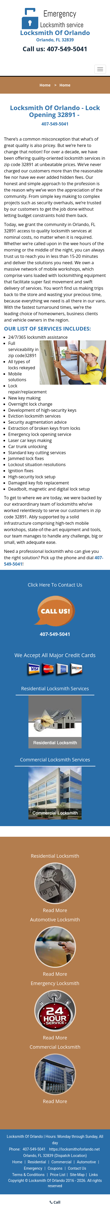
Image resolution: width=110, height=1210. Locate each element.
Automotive (86, 1162)
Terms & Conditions (28, 1175)
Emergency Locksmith (55, 983)
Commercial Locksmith (55, 1047)
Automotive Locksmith (55, 919)
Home (45, 85)
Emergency (33, 1168)
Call (55, 1202)
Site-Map (77, 1175)
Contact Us (77, 1168)
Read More (55, 910)
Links (93, 1175)
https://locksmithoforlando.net (74, 1149)
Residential (37, 1162)
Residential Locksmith (55, 856)
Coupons (55, 1168)
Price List (57, 1175)
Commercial (61, 1162)
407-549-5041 (67, 48)
